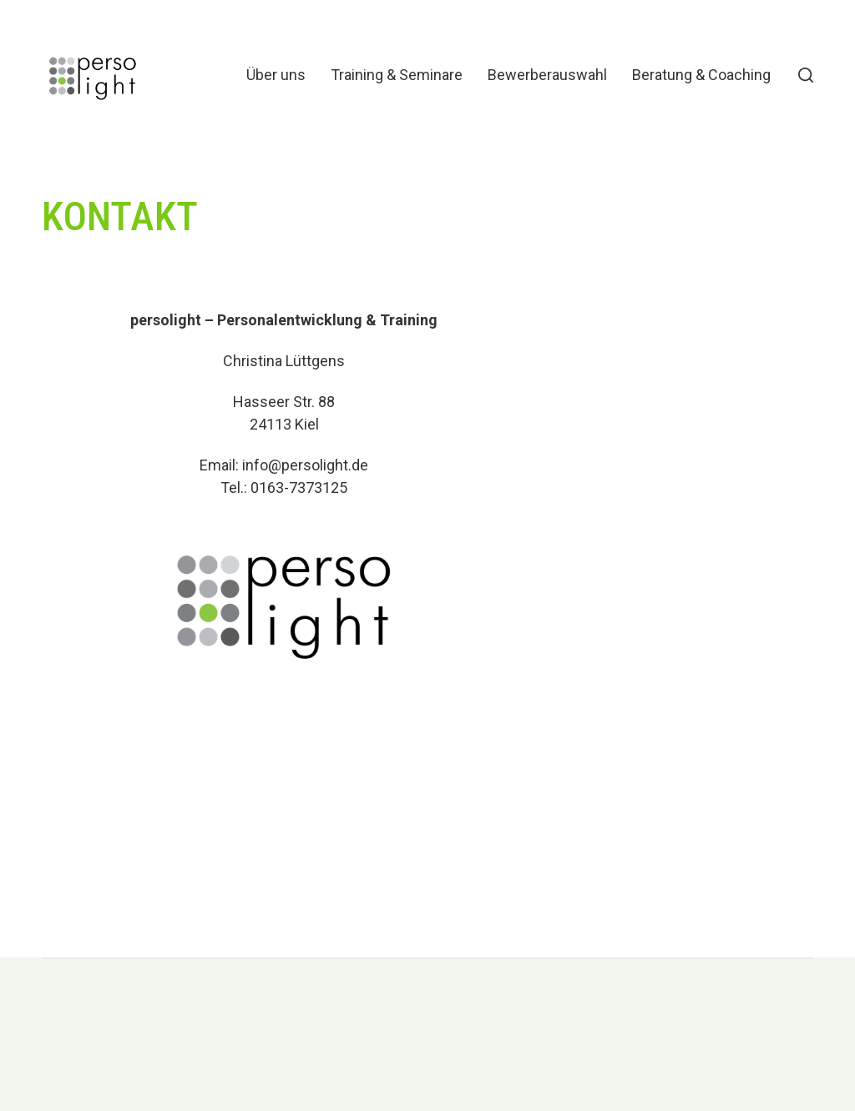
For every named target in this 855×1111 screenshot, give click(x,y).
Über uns (276, 75)
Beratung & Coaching (701, 75)
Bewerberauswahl (547, 75)
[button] (805, 75)
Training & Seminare (397, 75)
